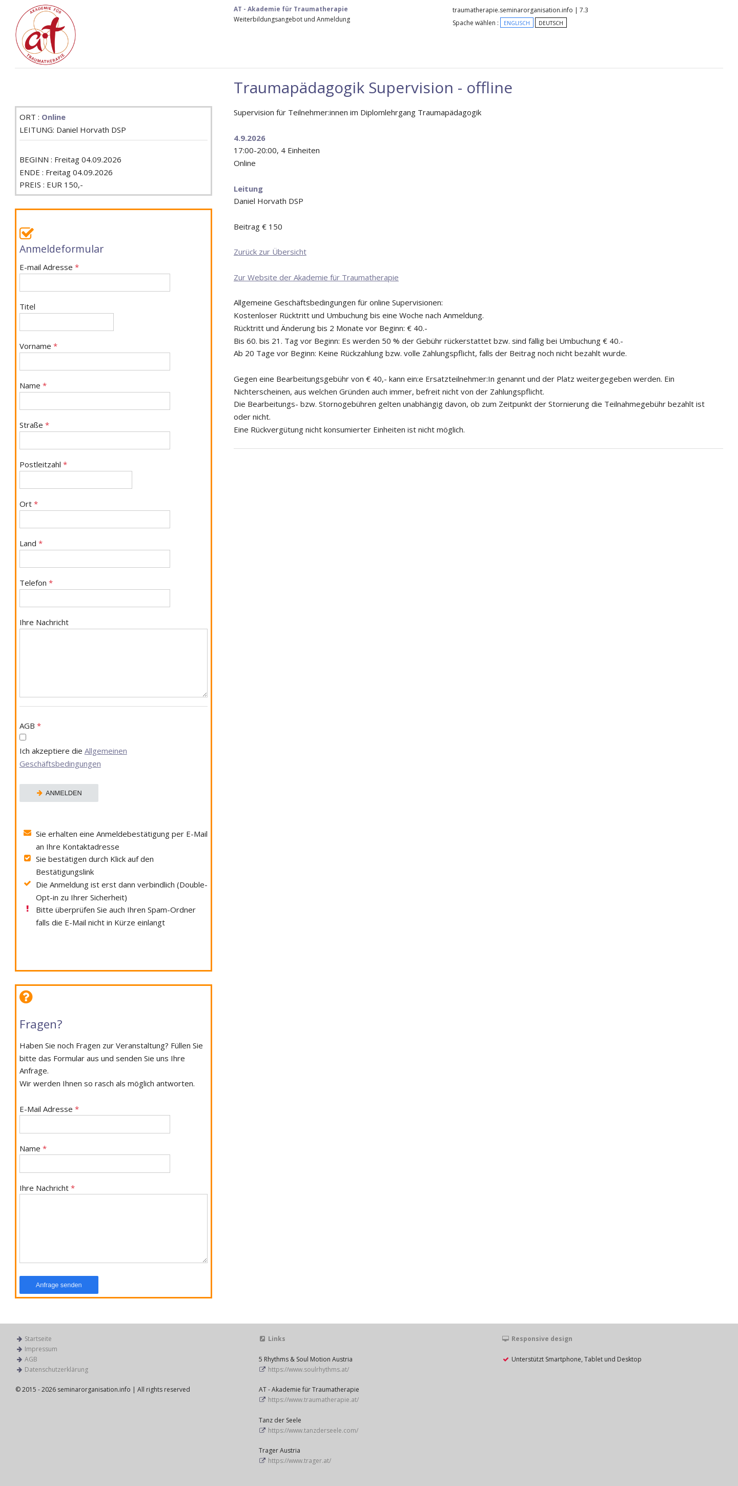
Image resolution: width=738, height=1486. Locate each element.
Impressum (41, 1349)
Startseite (38, 1338)
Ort (94, 514)
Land (94, 553)
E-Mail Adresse (94, 1119)
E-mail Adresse (94, 277)
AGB (113, 746)
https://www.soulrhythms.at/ (308, 1369)
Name (94, 395)
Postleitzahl (76, 474)
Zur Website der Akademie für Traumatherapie (316, 277)
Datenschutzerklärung (56, 1369)
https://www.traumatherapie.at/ (313, 1399)
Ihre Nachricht (113, 657)
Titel (66, 316)
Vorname (94, 356)
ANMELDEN (59, 793)
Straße (94, 435)
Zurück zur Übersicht (270, 251)
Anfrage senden (59, 1285)
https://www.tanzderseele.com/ (313, 1430)
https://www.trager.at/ (299, 1460)
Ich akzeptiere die (73, 757)
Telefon (94, 592)
